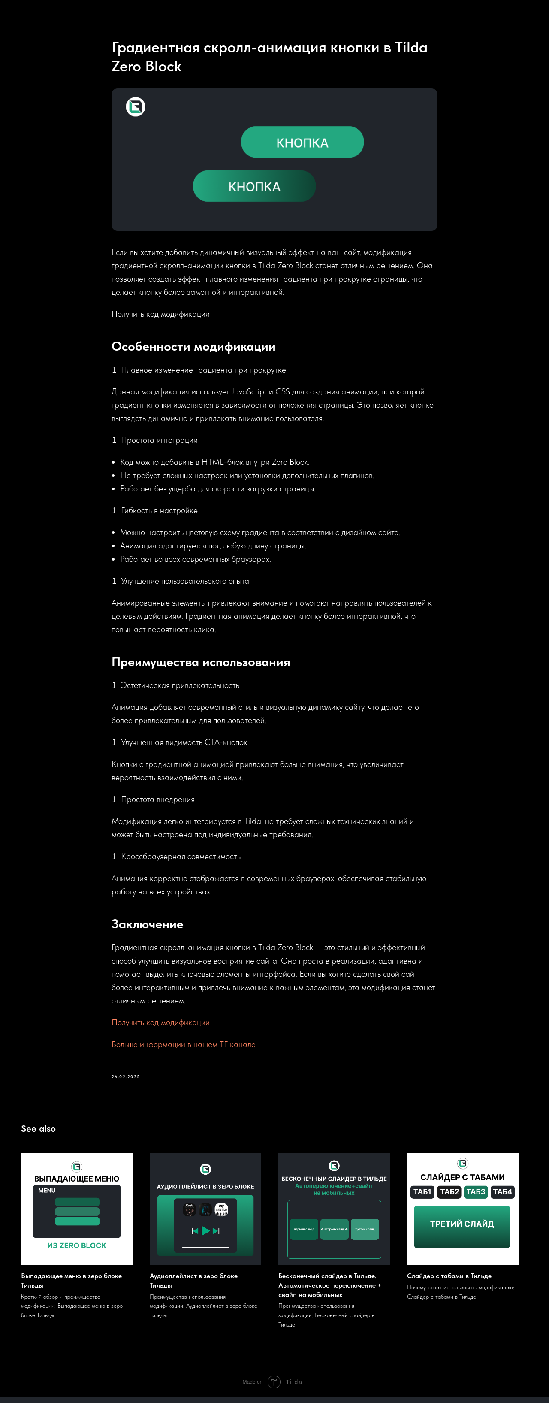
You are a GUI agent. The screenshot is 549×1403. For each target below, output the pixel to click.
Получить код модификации (161, 1026)
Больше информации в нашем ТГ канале (184, 1047)
